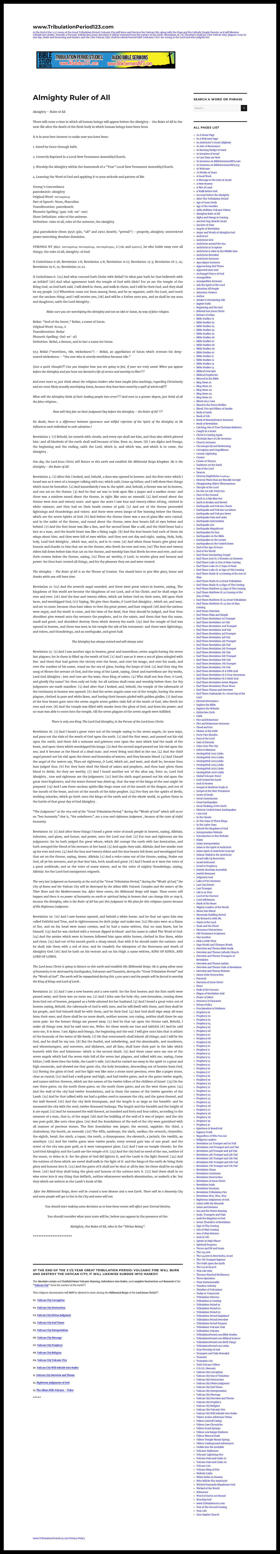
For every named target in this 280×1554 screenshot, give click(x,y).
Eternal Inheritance (207, 701)
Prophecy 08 (203, 1038)
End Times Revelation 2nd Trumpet (216, 626)
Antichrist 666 (204, 240)
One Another (203, 937)
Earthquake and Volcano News (213, 513)
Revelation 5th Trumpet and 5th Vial (217, 1158)
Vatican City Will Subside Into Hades (216, 1413)
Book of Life (203, 416)
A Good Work (203, 176)
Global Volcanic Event (208, 776)
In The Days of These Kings (212, 821)
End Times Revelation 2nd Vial (213, 629)
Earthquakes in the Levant (211, 539)
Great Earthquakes (207, 802)
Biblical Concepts (206, 371)
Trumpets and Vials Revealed (212, 1353)
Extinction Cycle (205, 712)
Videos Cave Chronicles (209, 1424)
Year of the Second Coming (211, 1507)
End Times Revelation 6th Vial (213, 659)
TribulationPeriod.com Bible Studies (216, 1334)
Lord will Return (205, 899)
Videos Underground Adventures (215, 1443)
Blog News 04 (204, 393)
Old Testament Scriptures (210, 933)
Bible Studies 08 (205, 345)
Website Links (204, 1473)
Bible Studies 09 (205, 348)
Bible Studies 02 (205, 322)
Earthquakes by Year (207, 532)
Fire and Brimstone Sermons (212, 723)
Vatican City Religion (208, 1405)
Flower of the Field (207, 731)
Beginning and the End (209, 307)
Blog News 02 (204, 386)
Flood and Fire (204, 727)
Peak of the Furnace (207, 989)
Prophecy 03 (203, 1019)
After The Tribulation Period (212, 198)
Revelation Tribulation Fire (211, 1192)
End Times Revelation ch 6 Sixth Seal (217, 678)
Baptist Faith (203, 303)
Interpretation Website (209, 832)
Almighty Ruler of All (208, 213)
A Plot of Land (204, 187)
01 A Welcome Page (207, 138)
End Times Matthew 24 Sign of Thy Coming (221, 588)
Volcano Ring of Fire (207, 1469)
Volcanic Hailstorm (207, 1450)
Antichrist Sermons (207, 258)
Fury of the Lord (205, 738)
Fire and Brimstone (207, 719)
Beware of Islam (205, 315)
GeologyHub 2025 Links (210, 768)
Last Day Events (205, 884)
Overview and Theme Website (213, 971)
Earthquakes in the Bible (210, 536)
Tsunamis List (204, 1360)
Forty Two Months (207, 734)
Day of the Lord (205, 468)
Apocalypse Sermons (208, 262)
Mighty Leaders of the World (212, 907)
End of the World (206, 551)
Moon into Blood (206, 911)
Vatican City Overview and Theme (55, 1375)
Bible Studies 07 (205, 341)
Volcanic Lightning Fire (209, 1454)
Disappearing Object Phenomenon (215, 483)
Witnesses (202, 1492)
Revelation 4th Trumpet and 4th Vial (217, 1154)
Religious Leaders (206, 1139)
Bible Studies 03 (205, 326)
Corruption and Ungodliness (212, 449)
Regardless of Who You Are (211, 1136)
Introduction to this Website (212, 836)
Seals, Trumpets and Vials (211, 1214)
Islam (199, 839)
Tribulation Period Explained (212, 1315)
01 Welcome (203, 168)
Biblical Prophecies (207, 374)
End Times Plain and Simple (212, 614)
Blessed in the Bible (207, 378)
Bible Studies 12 (205, 359)
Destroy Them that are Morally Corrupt (218, 479)
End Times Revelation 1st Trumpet (215, 618)
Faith (199, 716)
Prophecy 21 (203, 1087)
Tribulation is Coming (208, 1300)
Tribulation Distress (207, 1297)
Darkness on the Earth (209, 464)
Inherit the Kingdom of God (212, 828)
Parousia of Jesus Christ (209, 982)
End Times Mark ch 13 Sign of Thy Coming (220, 584)
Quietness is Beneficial (209, 1128)
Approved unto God (207, 270)
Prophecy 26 (203, 1106)
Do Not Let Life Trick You (210, 491)
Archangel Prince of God (210, 273)
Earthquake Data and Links (211, 517)
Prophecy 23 (203, 1094)
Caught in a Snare (206, 431)
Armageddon (203, 277)
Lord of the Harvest (207, 896)
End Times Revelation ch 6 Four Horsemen (220, 674)
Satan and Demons (207, 1207)
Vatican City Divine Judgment (54, 1315)
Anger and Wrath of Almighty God (215, 232)
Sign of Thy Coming (207, 1225)
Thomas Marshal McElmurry (212, 1274)
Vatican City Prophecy (208, 1402)
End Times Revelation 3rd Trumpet (216, 633)
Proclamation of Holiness (210, 1008)
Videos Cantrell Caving (209, 1420)
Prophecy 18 (203, 1076)
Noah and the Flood (207, 926)
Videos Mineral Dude (208, 1435)
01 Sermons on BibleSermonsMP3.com (218, 161)
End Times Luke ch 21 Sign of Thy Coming (220, 569)
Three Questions (205, 1278)
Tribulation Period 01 (208, 1304)
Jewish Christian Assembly (211, 869)
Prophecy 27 (203, 1109)
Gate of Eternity (205, 742)
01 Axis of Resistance (208, 146)
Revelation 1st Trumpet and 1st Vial (216, 1143)
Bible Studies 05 (205, 333)
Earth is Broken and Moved (211, 502)
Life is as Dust (204, 892)
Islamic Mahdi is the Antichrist (214, 854)
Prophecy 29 (203, 1117)
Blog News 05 (204, 397)
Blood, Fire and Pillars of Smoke (214, 408)
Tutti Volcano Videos (208, 1364)
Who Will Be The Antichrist (211, 1480)
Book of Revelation (207, 423)
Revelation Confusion (208, 1173)
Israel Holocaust (205, 862)
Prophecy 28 (203, 1113)
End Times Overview (207, 611)
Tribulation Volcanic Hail (210, 1327)
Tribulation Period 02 (208, 1308)
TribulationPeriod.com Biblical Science (218, 1338)
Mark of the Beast (206, 903)
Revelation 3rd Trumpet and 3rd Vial (216, 1151)
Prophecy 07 (203, 1034)
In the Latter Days (206, 824)
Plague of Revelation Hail (210, 993)
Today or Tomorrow (207, 1293)
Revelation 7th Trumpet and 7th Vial (217, 1166)
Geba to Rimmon (206, 749)
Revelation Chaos (206, 1169)
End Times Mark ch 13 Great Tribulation (219, 581)
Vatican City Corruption (209, 1372)
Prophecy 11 (203, 1049)
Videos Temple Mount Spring (213, 1439)
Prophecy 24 (203, 1098)
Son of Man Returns (207, 1233)
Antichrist (202, 236)
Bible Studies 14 (205, 367)
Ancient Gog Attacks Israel (211, 221)
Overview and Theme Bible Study (214, 948)
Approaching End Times (210, 266)
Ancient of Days (205, 225)
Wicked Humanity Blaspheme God (215, 1484)
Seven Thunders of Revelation (213, 1222)
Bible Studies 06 (205, 337)
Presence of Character (208, 1001)
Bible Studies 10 (205, 352)
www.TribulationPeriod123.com (73, 27)
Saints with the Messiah (210, 1203)
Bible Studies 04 (205, 330)
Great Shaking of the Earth (211, 806)
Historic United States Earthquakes (216, 809)
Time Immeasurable (207, 1282)
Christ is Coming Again (209, 434)
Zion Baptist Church (207, 1514)
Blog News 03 (204, 389)
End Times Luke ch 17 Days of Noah (216, 566)
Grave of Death (204, 794)
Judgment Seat (204, 877)
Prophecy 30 (203, 1121)
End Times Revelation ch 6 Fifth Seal (217, 671)
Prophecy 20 (203, 1083)
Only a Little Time (206, 941)
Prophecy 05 (203, 1027)
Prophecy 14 (203, 1061)
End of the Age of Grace (209, 547)
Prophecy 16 (203, 1068)
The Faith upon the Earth (210, 1263)
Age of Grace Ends (206, 202)
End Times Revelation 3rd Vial (213, 637)
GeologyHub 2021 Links (209, 753)
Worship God (203, 1499)
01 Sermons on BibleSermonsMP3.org (217, 165)
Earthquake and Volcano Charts (214, 506)
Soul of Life (202, 1237)
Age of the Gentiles (207, 206)
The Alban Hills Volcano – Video (55, 1390)
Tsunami (201, 1357)
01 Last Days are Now (208, 157)
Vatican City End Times (209, 1387)
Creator (200, 457)
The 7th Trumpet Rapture (210, 1259)
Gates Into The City (207, 746)
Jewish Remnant (205, 873)
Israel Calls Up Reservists (210, 858)
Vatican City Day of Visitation (212, 1375)
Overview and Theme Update (212, 963)
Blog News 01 (203, 382)
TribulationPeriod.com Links (212, 1345)
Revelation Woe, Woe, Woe (211, 1195)
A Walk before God (206, 191)
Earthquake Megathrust (209, 528)
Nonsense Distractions (209, 929)
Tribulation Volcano (207, 1330)
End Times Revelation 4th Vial (213, 644)
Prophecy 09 (203, 1042)
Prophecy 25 (203, 1102)
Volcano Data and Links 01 (211, 1458)
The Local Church (206, 1267)
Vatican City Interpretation (211, 1390)
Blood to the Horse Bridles (211, 404)
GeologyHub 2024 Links (210, 764)
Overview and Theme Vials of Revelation (219, 967)
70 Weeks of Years (206, 172)
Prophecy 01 (203, 1012)
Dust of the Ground (207, 494)
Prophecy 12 (203, 1053)
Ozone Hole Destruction (210, 974)
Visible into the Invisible (210, 1447)
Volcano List (203, 1465)
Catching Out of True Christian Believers (219, 427)
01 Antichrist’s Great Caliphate (213, 142)
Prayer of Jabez (204, 997)
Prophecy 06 (203, 1031)
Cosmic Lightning (206, 453)
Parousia (201, 978)
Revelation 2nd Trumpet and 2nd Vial (217, 1147)
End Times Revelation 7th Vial (213, 667)
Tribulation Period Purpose (211, 1323)
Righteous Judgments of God (53, 1382)
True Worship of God (208, 1349)
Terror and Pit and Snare (210, 1248)
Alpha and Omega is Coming (212, 217)
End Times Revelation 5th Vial (213, 652)
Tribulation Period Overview (212, 1319)
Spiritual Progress (206, 1244)
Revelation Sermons (207, 1188)
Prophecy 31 (203, 1124)
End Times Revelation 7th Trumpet (216, 663)
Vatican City (41, 1285)
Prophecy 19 (203, 1079)
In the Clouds (203, 817)
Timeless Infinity (206, 1285)
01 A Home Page (205, 135)
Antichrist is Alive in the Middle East (217, 251)
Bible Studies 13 (205, 363)
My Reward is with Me (208, 918)
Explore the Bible (206, 704)
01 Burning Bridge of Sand (211, 150)
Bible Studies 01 (205, 318)
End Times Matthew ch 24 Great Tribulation (221, 599)
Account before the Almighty (212, 195)
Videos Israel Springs (208, 1428)
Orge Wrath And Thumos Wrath (214, 944)
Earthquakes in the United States (215, 543)
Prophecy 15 (203, 1064)
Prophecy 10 (203, 1046)
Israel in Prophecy (206, 866)
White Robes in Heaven (209, 1477)
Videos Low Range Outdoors (212, 1432)
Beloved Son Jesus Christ (210, 311)
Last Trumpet (204, 888)
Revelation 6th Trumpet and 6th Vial (217, 1162)
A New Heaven (204, 183)
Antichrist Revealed (207, 255)
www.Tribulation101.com (210, 1503)
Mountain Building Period (211, 914)
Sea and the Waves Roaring (211, 1210)
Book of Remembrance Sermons (214, 419)
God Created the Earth (208, 779)
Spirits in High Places (208, 1240)
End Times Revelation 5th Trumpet (216, 648)
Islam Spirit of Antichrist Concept (215, 851)
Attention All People (207, 288)
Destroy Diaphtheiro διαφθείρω (213, 476)
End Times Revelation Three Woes (215, 686)
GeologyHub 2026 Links (210, 772)
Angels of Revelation (208, 228)
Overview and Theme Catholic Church (217, 952)
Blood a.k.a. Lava (205, 401)
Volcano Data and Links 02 (211, 1462)
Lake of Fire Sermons (208, 881)
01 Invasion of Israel (207, 153)
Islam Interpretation (208, 843)
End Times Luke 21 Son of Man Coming (218, 562)
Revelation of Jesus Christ (210, 1181)
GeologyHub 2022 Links (210, 757)
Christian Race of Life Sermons (213, 438)
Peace (199, 986)
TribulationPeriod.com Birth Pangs (216, 1342)
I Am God (201, 813)
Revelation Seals (205, 1184)
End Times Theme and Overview (214, 689)
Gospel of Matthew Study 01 (212, 787)
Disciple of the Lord (207, 487)
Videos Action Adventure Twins (214, 1417)
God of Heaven (204, 783)
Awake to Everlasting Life (210, 300)
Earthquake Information (210, 521)
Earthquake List (205, 524)
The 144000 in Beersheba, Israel (214, 1255)
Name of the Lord (206, 922)
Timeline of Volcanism (209, 1289)
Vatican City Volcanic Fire (210, 1409)
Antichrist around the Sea (211, 243)
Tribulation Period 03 (208, 1312)
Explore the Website (207, 708)
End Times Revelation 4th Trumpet (216, 641)
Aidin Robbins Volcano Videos (213, 210)
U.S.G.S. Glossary (206, 1368)
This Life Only (204, 1270)
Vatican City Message (208, 1394)
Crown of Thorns (206, 461)
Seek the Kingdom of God (210, 1218)
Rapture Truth (204, 1132)
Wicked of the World (207, 1488)
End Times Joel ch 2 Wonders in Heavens (219, 558)
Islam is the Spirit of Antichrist (213, 847)
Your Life (201, 1510)
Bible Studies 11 (205, 356)
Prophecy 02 (203, 1016)
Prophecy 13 (203, 1057)
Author (200, 296)
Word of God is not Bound (211, 1495)
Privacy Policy (204, 1004)
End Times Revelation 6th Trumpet (216, 656)
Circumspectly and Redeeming (213, 446)
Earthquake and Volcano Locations (216, 509)
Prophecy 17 (203, 1072)
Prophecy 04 (203, 1023)
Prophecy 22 (203, 1091)
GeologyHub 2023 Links (210, 761)
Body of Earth (204, 412)
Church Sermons (206, 442)
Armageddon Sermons (209, 281)
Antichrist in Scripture (209, 247)
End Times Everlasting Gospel (213, 554)
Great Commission (207, 798)
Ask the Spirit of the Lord (210, 285)
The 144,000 (203, 1252)
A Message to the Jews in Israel (213, 180)
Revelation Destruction (209, 1177)
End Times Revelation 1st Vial (213, 622)
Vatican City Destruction (51, 1307)
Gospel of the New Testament (213, 791)
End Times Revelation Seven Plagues (217, 682)
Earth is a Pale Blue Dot (209, 498)
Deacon (200, 472)
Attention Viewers (206, 292)
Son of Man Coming (207, 1229)
